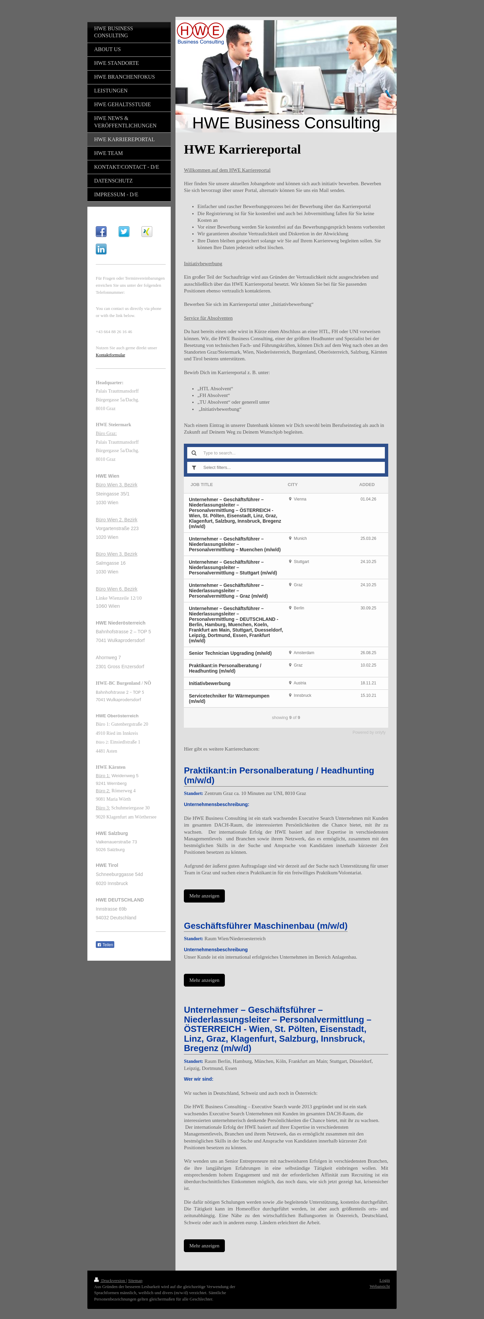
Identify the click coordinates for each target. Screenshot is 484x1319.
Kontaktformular (110, 354)
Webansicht (380, 1286)
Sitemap (135, 1280)
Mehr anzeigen (204, 895)
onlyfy (380, 732)
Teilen (105, 945)
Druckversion (110, 1280)
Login (384, 1280)
